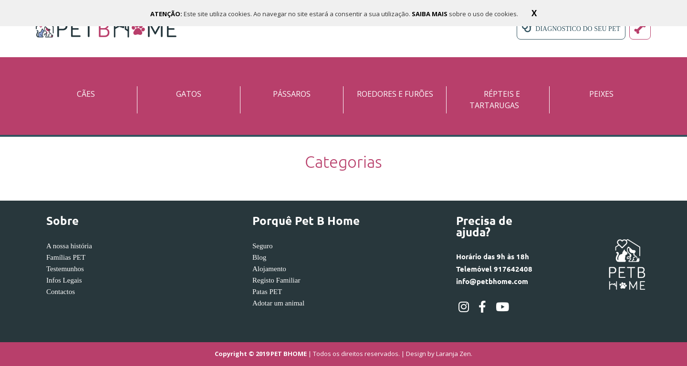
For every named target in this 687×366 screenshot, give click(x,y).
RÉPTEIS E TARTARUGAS (494, 100)
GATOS (188, 94)
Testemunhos (65, 269)
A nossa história (69, 246)
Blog (259, 257)
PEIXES (601, 94)
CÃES (86, 94)
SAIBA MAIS (430, 14)
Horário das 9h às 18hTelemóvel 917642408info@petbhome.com (494, 269)
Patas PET (267, 291)
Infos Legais (64, 280)
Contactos (60, 291)
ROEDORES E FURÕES (395, 94)
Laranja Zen (453, 354)
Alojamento (269, 269)
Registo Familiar (276, 280)
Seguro (262, 246)
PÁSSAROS (292, 94)
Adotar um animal (278, 303)
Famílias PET (65, 257)
